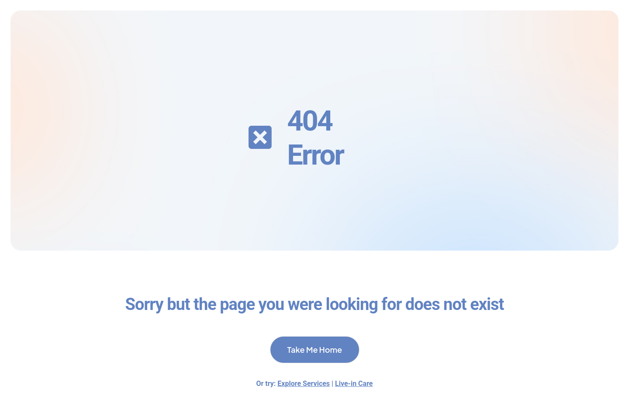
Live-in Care (354, 383)
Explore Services (303, 383)
